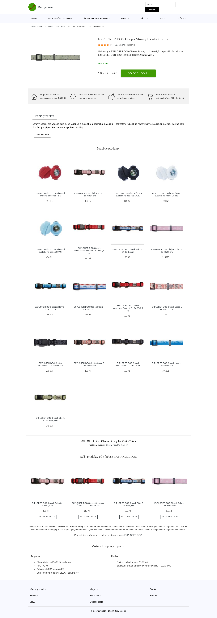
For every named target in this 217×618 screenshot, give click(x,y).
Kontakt (153, 595)
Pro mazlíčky (49, 26)
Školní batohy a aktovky (96, 18)
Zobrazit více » (146, 55)
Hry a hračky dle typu (59, 18)
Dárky (124, 18)
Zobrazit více (42, 134)
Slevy (32, 602)
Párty (144, 18)
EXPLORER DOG (133, 535)
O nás (153, 589)
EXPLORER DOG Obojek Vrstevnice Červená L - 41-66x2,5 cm (89, 250)
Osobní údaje (96, 602)
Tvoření (180, 18)
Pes (57, 26)
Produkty (40, 26)
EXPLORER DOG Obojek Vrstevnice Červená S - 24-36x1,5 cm (128, 308)
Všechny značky (38, 589)
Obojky (62, 26)
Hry (161, 18)
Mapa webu (95, 595)
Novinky (34, 595)
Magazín (94, 589)
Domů (34, 18)
